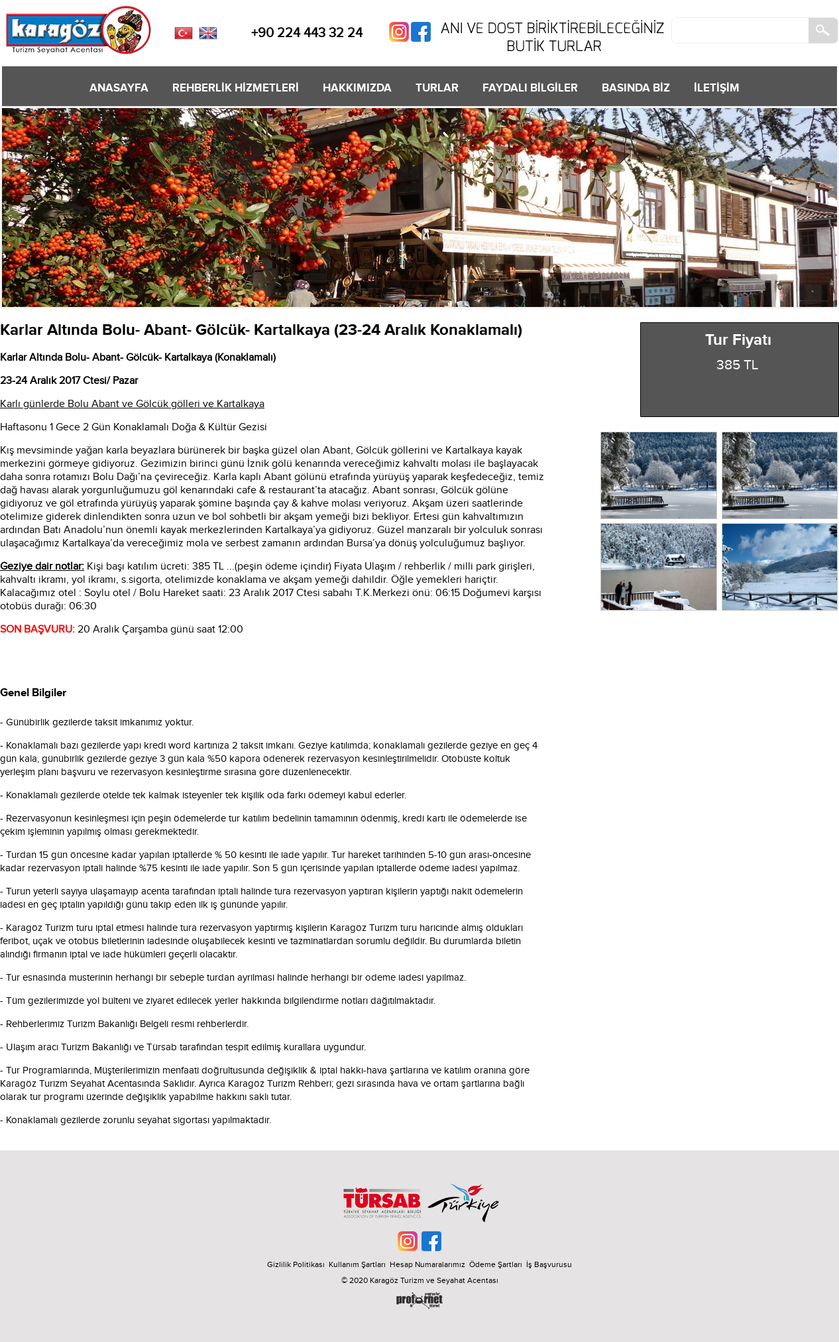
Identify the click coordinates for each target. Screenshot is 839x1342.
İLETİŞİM (717, 88)
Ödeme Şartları (495, 1264)
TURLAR (437, 88)
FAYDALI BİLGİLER (530, 88)
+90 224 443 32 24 (307, 33)
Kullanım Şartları (359, 1264)
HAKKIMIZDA (357, 88)
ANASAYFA (118, 88)
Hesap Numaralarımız (427, 1264)
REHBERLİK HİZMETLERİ (235, 88)
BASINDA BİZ (636, 88)
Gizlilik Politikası (296, 1264)
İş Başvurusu (549, 1264)
